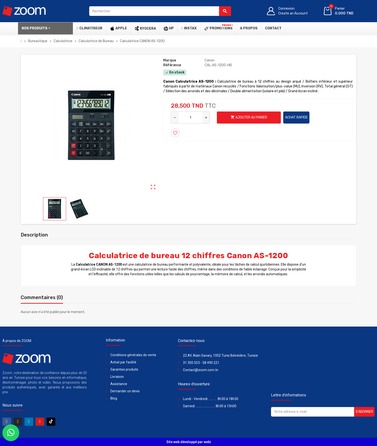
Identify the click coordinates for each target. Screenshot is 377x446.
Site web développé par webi (188, 442)
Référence (172, 65)
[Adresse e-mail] (312, 412)
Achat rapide (296, 117)
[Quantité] (190, 117)
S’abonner (364, 412)
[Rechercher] (160, 11)
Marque (169, 60)
